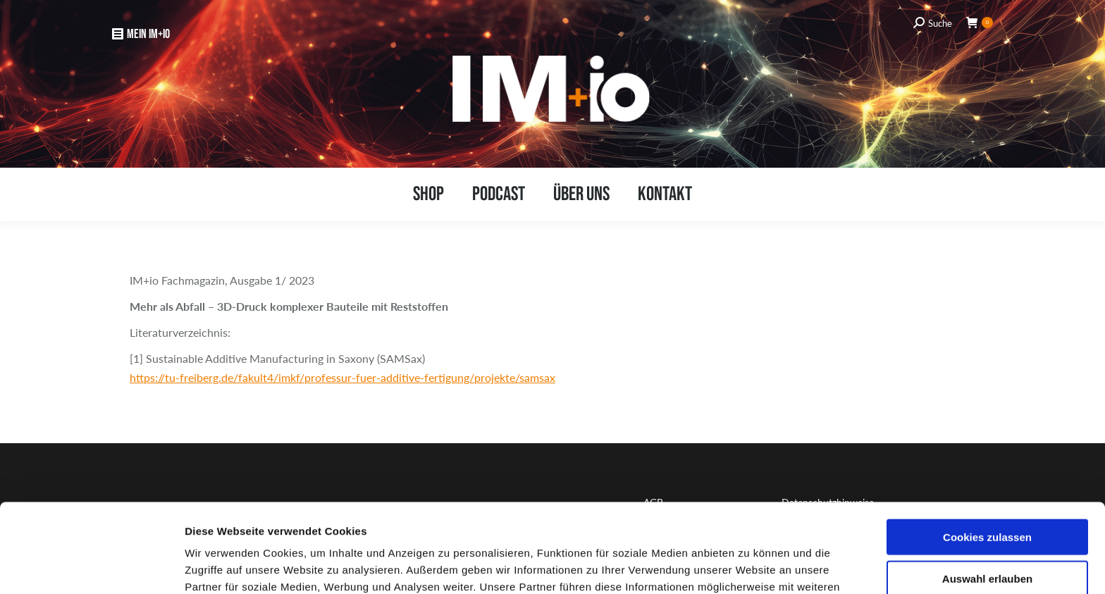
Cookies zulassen (987, 453)
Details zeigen (748, 566)
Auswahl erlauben (987, 495)
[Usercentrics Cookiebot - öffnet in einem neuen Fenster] (91, 566)
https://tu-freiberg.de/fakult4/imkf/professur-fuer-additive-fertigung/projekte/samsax (342, 377)
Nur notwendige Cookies (987, 536)
